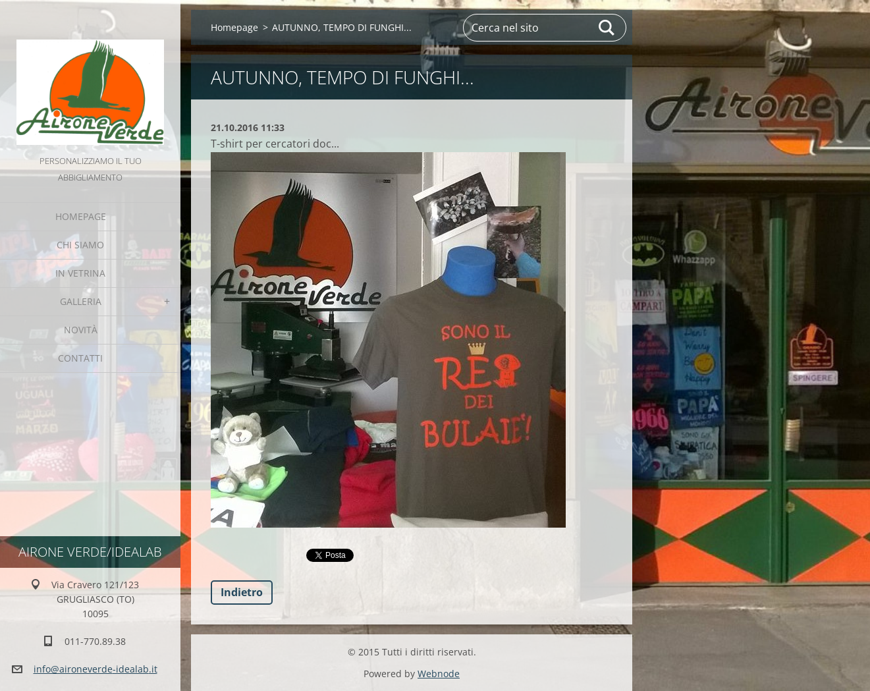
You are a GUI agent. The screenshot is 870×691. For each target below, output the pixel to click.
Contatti (80, 358)
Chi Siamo (80, 244)
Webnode (439, 673)
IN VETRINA (80, 273)
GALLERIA (80, 301)
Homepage (80, 216)
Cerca (607, 28)
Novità (80, 329)
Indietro (242, 592)
